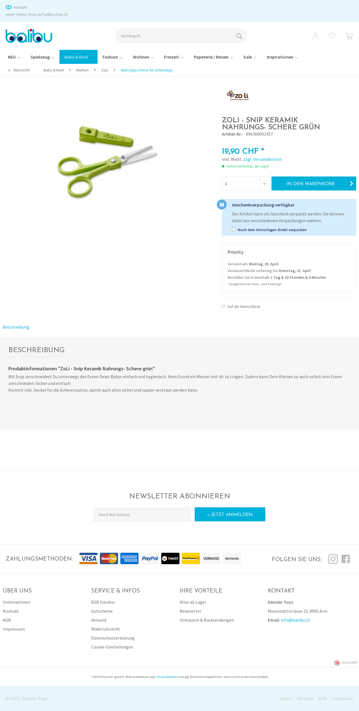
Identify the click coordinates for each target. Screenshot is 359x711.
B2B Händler (103, 602)
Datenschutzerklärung (113, 638)
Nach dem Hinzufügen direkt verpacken (272, 229)
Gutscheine (102, 611)
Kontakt (20, 7)
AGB (7, 620)
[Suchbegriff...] (181, 36)
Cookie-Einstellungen (112, 647)
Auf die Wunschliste (241, 306)
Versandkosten (167, 677)
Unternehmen (16, 602)
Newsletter (190, 611)
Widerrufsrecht (105, 629)
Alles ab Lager (193, 602)
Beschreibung (16, 327)
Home (286, 698)
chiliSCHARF (346, 662)
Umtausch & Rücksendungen (207, 620)
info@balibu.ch (295, 620)
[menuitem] (186, 38)
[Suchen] (240, 36)
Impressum (14, 629)
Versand (98, 620)
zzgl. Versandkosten (262, 159)
